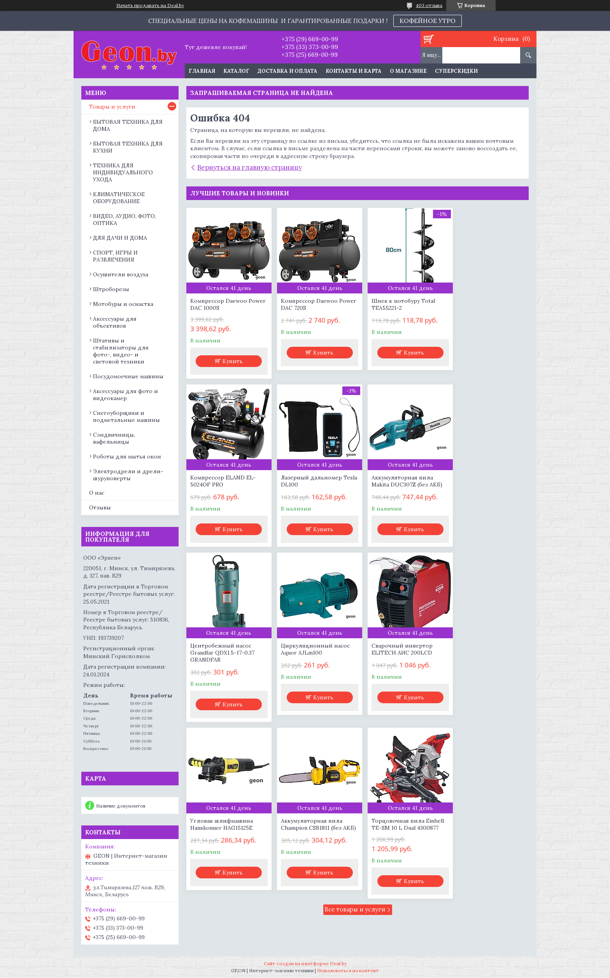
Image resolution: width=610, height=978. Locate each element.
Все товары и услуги (354, 741)
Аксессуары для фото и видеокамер (125, 395)
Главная (202, 71)
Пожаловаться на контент (348, 970)
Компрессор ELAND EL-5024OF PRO (484, 304)
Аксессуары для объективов (115, 322)
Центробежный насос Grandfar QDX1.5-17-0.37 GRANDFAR (396, 484)
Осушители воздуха (120, 274)
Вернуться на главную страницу (249, 167)
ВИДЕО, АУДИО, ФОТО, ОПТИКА (124, 219)
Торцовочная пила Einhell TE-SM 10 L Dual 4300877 (487, 656)
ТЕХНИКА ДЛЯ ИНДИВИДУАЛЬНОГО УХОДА (123, 172)
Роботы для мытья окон (127, 456)
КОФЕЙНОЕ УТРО (428, 21)
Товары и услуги (112, 106)
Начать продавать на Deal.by (150, 5)
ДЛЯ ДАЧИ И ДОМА (120, 237)
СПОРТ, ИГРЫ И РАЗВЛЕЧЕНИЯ (115, 256)
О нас (96, 492)
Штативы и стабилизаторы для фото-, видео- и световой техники (121, 351)
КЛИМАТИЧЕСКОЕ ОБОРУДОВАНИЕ (119, 198)
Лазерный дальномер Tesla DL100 (220, 481)
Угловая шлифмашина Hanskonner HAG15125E (308, 656)
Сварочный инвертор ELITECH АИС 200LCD (220, 656)
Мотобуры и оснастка (123, 303)
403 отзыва (429, 5)
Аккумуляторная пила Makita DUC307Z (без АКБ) (312, 481)
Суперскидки (456, 71)
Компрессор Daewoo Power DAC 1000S (218, 304)
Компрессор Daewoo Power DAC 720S (305, 304)
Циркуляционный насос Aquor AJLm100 (485, 481)
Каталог (236, 71)
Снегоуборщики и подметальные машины (126, 416)
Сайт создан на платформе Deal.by (305, 963)
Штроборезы (111, 289)
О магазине (408, 71)
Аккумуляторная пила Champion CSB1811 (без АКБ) (395, 659)
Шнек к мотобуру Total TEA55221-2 (396, 304)
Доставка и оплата (287, 71)
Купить (231, 361)
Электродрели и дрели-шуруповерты (128, 475)
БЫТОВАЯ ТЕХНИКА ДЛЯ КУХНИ (128, 147)
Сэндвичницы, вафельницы (114, 438)
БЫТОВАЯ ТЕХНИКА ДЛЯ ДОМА (128, 125)
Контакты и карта (354, 71)
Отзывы (100, 507)
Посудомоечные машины (128, 376)
